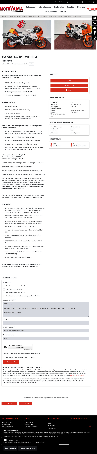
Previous (4, 35)
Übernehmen (10, 448)
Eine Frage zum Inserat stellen (16, 286)
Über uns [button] (81, 7)
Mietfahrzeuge (45, 7)
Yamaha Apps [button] (88, 2)
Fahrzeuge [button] (30, 7)
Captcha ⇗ (28, 349)
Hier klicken (19, 347)
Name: (6, 319)
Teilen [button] (25, 403)
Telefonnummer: (8, 335)
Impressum (51, 425)
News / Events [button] (51, 12)
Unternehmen (29, 422)
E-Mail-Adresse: (9, 327)
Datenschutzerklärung (77, 375)
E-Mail (69, 81)
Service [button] (63, 12)
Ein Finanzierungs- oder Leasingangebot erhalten (23, 296)
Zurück (9, 403)
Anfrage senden (10, 362)
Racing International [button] (75, 2)
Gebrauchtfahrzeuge (31, 426)
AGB (49, 423)
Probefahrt (59, 7)
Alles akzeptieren (28, 448)
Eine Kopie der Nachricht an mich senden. (20, 357)
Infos (31, 64)
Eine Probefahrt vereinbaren (15, 292)
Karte (69, 90)
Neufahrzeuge (29, 424)
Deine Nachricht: (9, 300)
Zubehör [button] (70, 7)
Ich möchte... (7, 282)
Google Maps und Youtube (13, 440)
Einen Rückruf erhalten (14, 289)
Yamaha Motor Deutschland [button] (58, 2)
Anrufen (69, 85)
